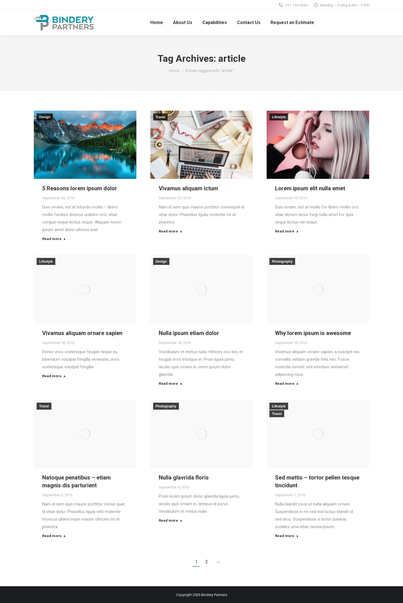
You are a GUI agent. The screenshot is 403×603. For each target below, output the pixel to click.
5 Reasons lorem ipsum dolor (79, 188)
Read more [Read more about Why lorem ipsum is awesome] (286, 383)
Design (44, 117)
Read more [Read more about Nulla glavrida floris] (170, 520)
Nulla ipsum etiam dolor (189, 333)
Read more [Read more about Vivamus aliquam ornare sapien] (54, 376)
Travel (160, 117)
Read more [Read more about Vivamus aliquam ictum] (170, 231)
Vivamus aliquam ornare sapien (82, 333)
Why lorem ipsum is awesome (313, 333)
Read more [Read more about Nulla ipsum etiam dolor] (170, 383)
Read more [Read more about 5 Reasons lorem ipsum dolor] (54, 239)
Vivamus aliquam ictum (188, 188)
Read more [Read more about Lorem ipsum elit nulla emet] (286, 231)
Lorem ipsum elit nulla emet (310, 188)
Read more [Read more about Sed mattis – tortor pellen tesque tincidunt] (286, 536)
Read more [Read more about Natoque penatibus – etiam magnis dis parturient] (54, 536)
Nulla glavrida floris (184, 477)
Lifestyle (279, 117)
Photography (282, 261)
